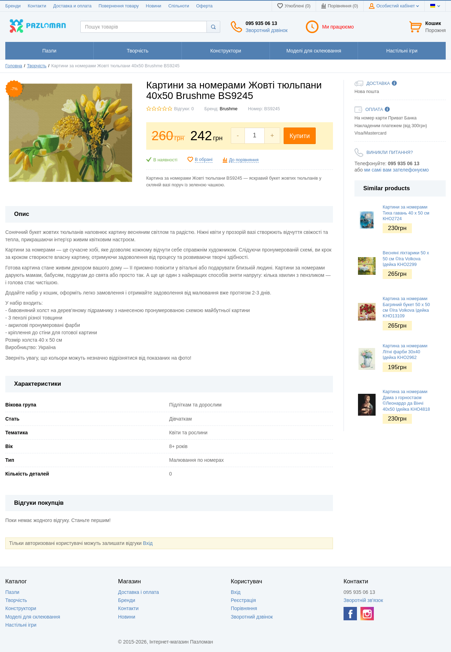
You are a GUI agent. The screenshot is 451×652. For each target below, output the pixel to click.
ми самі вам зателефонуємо (396, 170)
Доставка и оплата (72, 6)
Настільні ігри (20, 625)
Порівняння (244, 608)
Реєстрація (243, 600)
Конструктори (20, 608)
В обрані (203, 159)
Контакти (37, 6)
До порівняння (244, 159)
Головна (13, 65)
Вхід (148, 543)
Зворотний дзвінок (267, 30)
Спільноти (178, 6)
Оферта (204, 6)
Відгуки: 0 (184, 108)
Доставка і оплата (138, 592)
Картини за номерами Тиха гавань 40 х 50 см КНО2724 (406, 213)
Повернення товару (119, 6)
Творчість (36, 65)
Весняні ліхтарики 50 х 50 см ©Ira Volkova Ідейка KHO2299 (406, 258)
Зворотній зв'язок (363, 600)
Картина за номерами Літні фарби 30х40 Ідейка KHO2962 (405, 351)
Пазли (12, 592)
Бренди (13, 6)
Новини (153, 6)
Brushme (228, 108)
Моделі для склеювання (32, 617)
